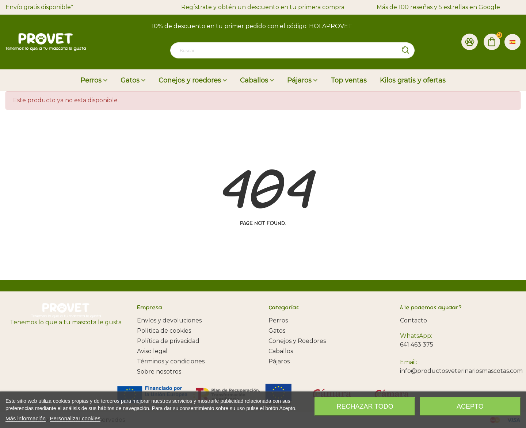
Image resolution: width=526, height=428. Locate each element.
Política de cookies (164, 330)
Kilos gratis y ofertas (413, 80)
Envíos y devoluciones (169, 320)
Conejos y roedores (190, 80)
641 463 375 (416, 344)
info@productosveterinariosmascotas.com (461, 370)
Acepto (470, 406)
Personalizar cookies (75, 418)
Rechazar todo (365, 406)
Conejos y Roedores (297, 340)
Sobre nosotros (159, 371)
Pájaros (299, 80)
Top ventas (349, 80)
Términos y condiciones (171, 361)
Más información (25, 418)
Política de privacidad (168, 340)
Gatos (130, 80)
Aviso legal (152, 351)
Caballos (254, 80)
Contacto (413, 320)
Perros (91, 80)
